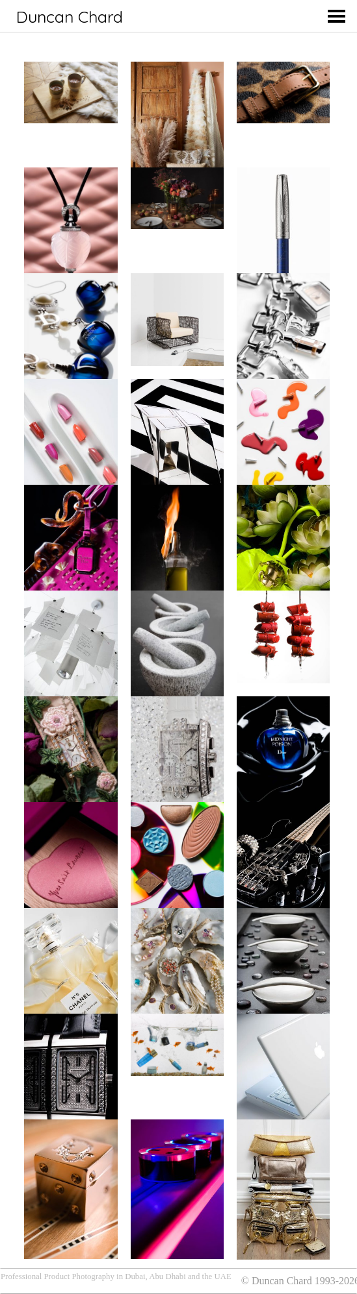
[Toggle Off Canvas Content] (341, 16)
